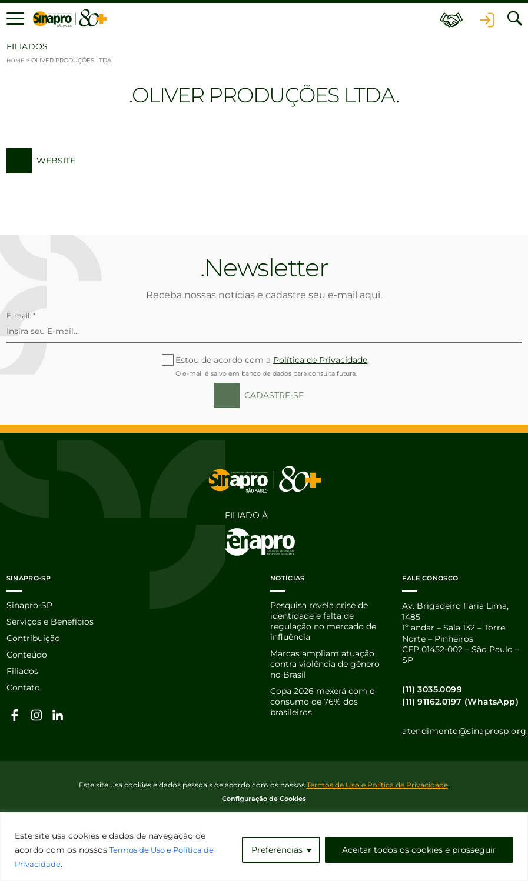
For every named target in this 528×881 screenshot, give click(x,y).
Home (16, 60)
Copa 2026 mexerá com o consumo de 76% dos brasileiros (322, 705)
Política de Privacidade (320, 360)
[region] (264, 846)
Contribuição (33, 640)
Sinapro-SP (29, 606)
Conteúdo (26, 656)
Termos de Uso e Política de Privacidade (377, 784)
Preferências (277, 850)
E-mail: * (21, 315)
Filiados (22, 673)
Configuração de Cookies (264, 799)
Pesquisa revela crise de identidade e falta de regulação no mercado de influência (323, 622)
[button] (15, 19)
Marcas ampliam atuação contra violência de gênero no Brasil (325, 666)
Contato (23, 690)
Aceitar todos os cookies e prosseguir (419, 850)
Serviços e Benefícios (50, 623)
